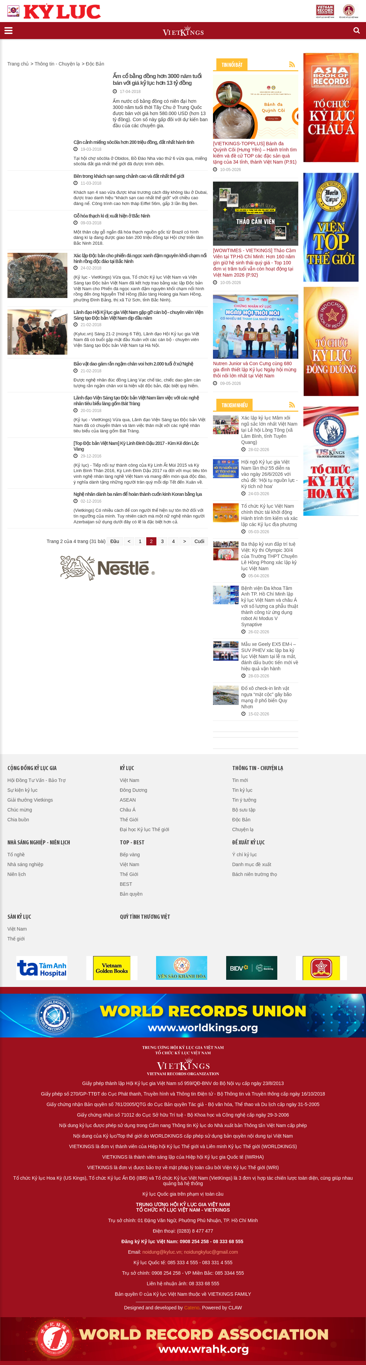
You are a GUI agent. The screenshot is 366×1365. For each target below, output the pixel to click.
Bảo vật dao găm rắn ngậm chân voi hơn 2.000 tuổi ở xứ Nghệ (133, 364)
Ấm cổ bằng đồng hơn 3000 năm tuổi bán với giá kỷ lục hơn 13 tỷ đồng (157, 79)
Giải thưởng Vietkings (30, 800)
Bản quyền (131, 894)
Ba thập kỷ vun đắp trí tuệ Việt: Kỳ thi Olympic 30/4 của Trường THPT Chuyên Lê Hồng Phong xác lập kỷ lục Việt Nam (269, 556)
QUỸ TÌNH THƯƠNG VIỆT (145, 917)
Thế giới (16, 938)
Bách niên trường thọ (254, 874)
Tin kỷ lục (242, 790)
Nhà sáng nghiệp (25, 864)
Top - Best (132, 843)
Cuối (199, 541)
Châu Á (128, 809)
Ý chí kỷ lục (244, 854)
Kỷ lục (127, 768)
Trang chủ (18, 64)
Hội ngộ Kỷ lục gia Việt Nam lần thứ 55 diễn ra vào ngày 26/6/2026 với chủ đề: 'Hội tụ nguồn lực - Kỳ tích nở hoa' (269, 474)
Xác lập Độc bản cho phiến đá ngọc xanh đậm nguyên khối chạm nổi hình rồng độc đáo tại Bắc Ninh (140, 258)
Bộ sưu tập (244, 809)
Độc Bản (95, 64)
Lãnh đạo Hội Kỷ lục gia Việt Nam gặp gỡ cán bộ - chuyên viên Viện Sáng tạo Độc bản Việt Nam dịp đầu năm (138, 315)
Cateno (191, 1307)
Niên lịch (16, 874)
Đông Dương (133, 790)
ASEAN (128, 800)
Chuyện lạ (243, 829)
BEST (126, 884)
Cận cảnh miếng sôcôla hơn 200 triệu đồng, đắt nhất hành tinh (133, 142)
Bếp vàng (130, 854)
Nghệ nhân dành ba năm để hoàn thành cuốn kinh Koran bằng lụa (137, 494)
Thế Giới (129, 819)
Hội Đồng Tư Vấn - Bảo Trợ (36, 780)
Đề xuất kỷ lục (248, 843)
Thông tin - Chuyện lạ (57, 64)
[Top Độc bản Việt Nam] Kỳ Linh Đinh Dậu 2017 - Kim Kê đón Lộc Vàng (136, 446)
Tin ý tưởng (244, 800)
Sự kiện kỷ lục (22, 790)
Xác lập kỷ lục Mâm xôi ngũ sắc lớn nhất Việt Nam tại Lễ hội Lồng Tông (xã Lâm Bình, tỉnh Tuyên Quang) (269, 430)
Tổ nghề (16, 854)
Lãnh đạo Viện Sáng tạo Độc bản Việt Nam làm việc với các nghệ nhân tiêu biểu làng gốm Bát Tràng (135, 400)
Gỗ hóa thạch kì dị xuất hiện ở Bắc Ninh (111, 216)
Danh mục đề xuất (251, 864)
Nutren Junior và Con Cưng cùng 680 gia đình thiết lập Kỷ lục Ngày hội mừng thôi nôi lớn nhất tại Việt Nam (254, 369)
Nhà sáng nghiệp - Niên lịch (38, 843)
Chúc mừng (19, 809)
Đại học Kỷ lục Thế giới (144, 829)
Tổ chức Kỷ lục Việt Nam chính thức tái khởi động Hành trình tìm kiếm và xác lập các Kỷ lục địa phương (269, 515)
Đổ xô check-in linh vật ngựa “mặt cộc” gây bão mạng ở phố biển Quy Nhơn (266, 697)
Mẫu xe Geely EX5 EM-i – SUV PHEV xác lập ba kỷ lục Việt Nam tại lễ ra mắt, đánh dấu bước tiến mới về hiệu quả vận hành (270, 656)
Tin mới (240, 780)
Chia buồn (18, 819)
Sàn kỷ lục (19, 917)
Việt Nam (129, 780)
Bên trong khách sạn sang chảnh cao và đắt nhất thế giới (128, 176)
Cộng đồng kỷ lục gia (32, 768)
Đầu (114, 541)
